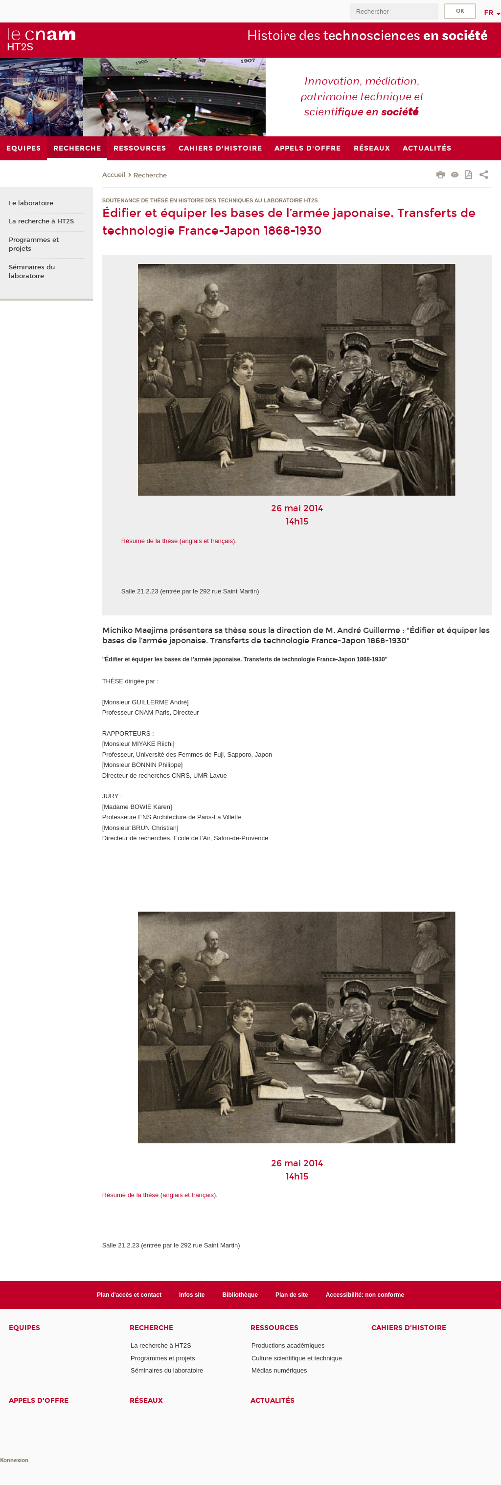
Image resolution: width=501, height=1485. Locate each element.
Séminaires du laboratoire (32, 271)
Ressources (274, 1328)
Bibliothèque (240, 1294)
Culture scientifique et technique (296, 1358)
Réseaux (146, 1401)
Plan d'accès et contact (129, 1294)
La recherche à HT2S (41, 221)
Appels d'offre (38, 1401)
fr (489, 13)
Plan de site (291, 1294)
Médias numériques (279, 1370)
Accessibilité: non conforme (365, 1294)
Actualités (272, 1401)
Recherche (150, 175)
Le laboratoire (31, 203)
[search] (394, 11)
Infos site (192, 1294)
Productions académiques (288, 1345)
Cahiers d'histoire (408, 1328)
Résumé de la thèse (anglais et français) (178, 541)
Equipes (24, 1328)
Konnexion (14, 1460)
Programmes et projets (34, 244)
